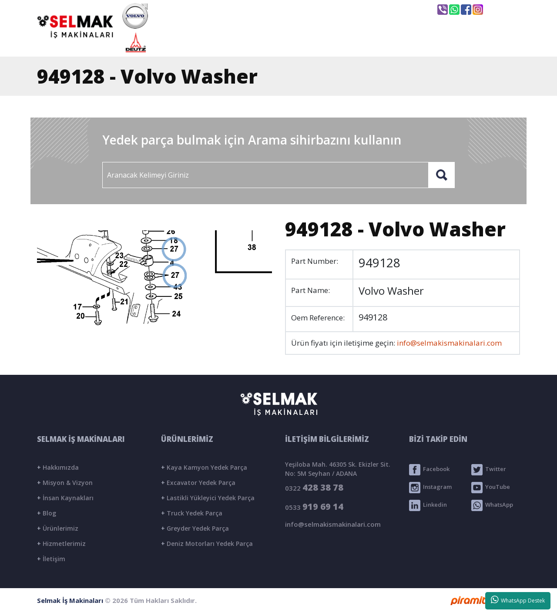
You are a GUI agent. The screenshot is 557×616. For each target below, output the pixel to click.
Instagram (430, 487)
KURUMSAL (280, 42)
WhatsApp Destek (518, 600)
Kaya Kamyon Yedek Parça (204, 467)
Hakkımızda (58, 467)
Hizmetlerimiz (61, 543)
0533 (314, 506)
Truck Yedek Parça (191, 513)
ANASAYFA (204, 42)
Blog (46, 513)
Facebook (429, 469)
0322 (314, 487)
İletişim (51, 559)
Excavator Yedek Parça (198, 482)
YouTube (490, 487)
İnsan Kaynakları (65, 498)
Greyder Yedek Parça (195, 528)
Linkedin (428, 505)
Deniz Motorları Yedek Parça (207, 543)
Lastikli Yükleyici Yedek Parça (208, 498)
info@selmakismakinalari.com (293, 9)
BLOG (417, 42)
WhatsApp (492, 505)
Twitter (488, 469)
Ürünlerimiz (57, 528)
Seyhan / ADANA (390, 10)
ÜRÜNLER (354, 42)
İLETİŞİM (480, 42)
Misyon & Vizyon (65, 482)
